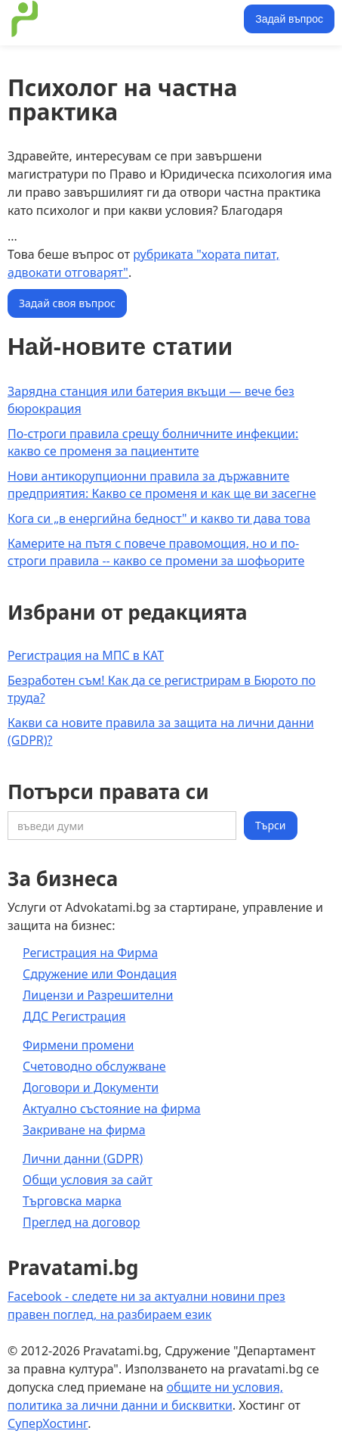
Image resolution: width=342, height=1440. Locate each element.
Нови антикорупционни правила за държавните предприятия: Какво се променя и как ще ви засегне (162, 485)
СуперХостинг (48, 1423)
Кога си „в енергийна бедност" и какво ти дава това (159, 518)
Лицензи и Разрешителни (98, 995)
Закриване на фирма (84, 1129)
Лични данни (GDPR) (83, 1158)
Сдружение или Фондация (100, 974)
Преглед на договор (81, 1222)
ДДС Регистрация (74, 1016)
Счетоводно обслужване (94, 1066)
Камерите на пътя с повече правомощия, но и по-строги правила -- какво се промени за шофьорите (156, 552)
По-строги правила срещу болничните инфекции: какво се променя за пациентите (153, 442)
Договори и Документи (91, 1087)
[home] (123, 19)
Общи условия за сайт (88, 1179)
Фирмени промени (78, 1045)
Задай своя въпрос (67, 303)
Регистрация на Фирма (90, 952)
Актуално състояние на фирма (112, 1108)
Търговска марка (72, 1201)
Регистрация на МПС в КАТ (86, 655)
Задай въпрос (289, 19)
